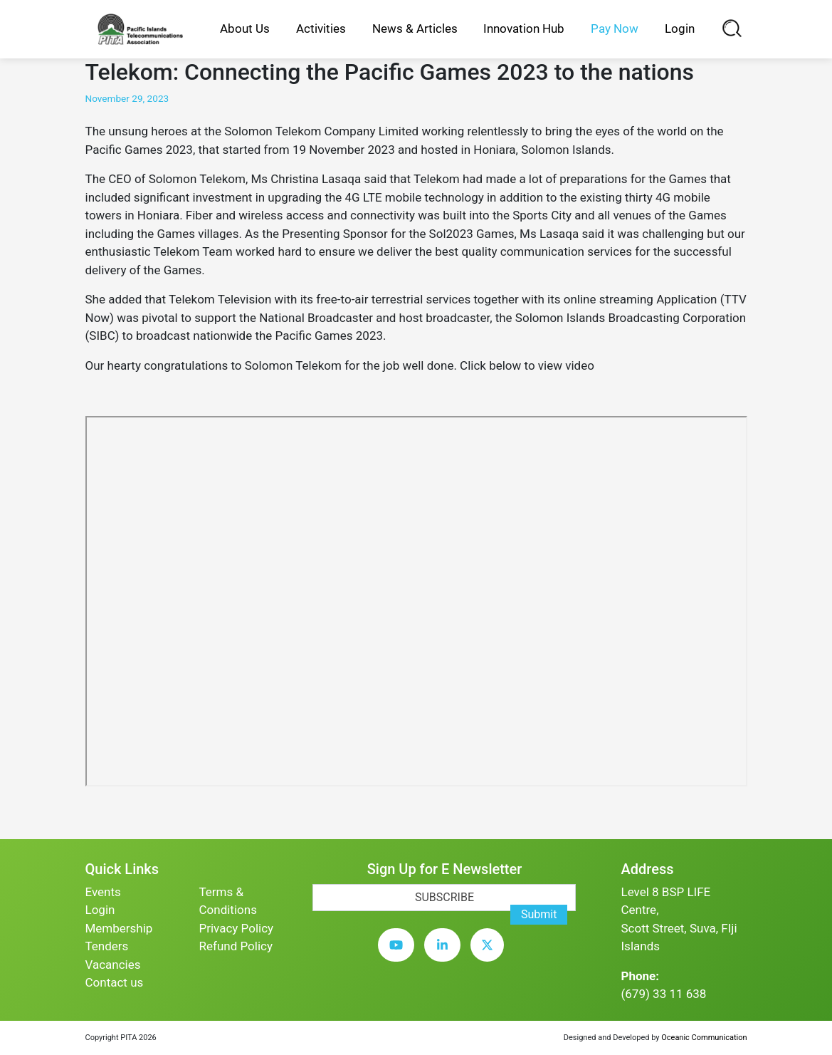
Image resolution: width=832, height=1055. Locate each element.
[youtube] (399, 955)
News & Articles (415, 28)
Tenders (107, 946)
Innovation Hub (523, 28)
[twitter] (490, 955)
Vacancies (113, 964)
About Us (245, 28)
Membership (119, 928)
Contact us (114, 982)
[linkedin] (446, 955)
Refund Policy (236, 946)
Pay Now (614, 28)
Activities (321, 28)
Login (680, 28)
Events (103, 892)
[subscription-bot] (312, 883)
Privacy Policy (236, 928)
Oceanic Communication (704, 1037)
